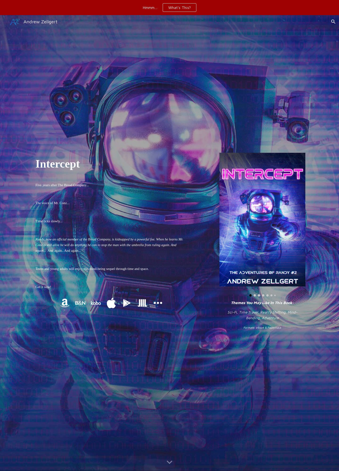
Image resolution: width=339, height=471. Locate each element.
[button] (333, 21)
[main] (111, 164)
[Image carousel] (262, 224)
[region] (169, 7)
